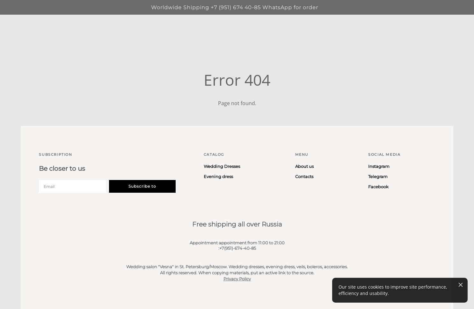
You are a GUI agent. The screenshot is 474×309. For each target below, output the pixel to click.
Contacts (304, 176)
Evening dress (218, 176)
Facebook (378, 186)
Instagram (379, 166)
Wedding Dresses (222, 166)
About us (304, 166)
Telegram (378, 176)
